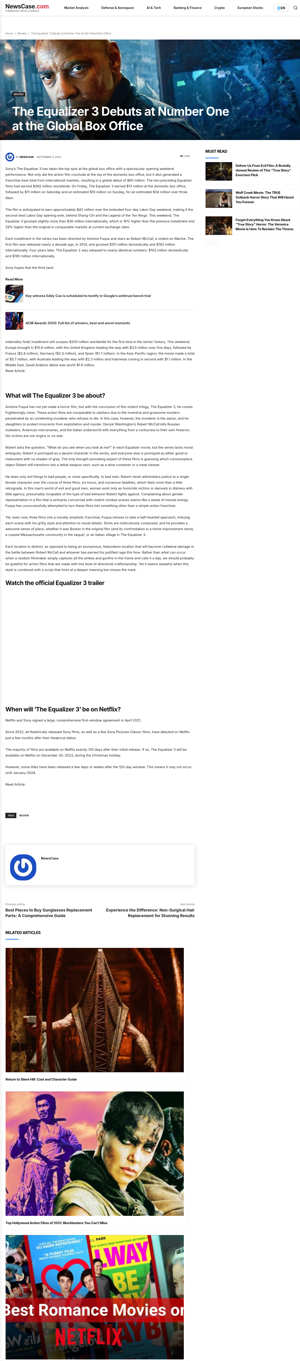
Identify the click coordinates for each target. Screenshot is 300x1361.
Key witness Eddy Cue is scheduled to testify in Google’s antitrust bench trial (88, 296)
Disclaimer (88, 1275)
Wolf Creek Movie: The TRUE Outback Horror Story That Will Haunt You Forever (261, 197)
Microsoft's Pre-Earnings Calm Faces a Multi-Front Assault (118, 1187)
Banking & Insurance (173, 1201)
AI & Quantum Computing (177, 1185)
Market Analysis (76, 8)
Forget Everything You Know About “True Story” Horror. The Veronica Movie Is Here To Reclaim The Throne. (265, 226)
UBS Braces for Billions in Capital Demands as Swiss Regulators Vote (117, 1227)
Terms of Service (52, 1275)
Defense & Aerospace (117, 8)
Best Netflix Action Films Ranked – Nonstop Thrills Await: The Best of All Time (146, 1113)
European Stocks (250, 8)
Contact (104, 1275)
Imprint (72, 1275)
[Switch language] (281, 8)
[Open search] (295, 7)
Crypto (219, 8)
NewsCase (27, 157)
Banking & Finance (188, 8)
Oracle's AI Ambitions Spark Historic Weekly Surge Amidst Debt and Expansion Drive (117, 1244)
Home (9, 33)
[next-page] (215, 245)
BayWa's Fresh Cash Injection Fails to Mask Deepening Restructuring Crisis (118, 1214)
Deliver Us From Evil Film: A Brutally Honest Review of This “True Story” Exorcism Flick (265, 170)
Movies (22, 33)
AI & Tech (154, 8)
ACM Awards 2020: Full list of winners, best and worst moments (78, 323)
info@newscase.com (246, 1207)
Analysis (165, 1193)
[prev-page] (208, 245)
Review (24, 815)
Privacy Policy (28, 1275)
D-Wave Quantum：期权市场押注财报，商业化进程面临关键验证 (117, 1201)
